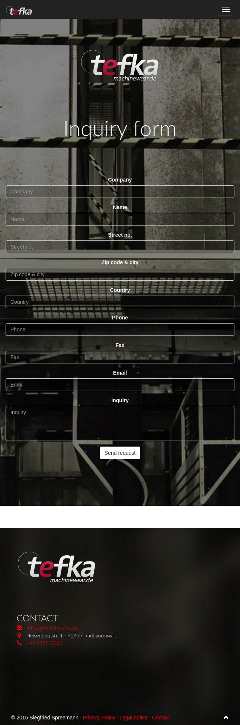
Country (120, 290)
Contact (161, 718)
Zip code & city (120, 262)
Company (120, 180)
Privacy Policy (99, 718)
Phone (120, 318)
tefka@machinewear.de (52, 628)
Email (120, 373)
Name (120, 207)
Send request (120, 453)
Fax (119, 345)
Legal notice (133, 718)
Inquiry (120, 400)
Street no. (120, 235)
